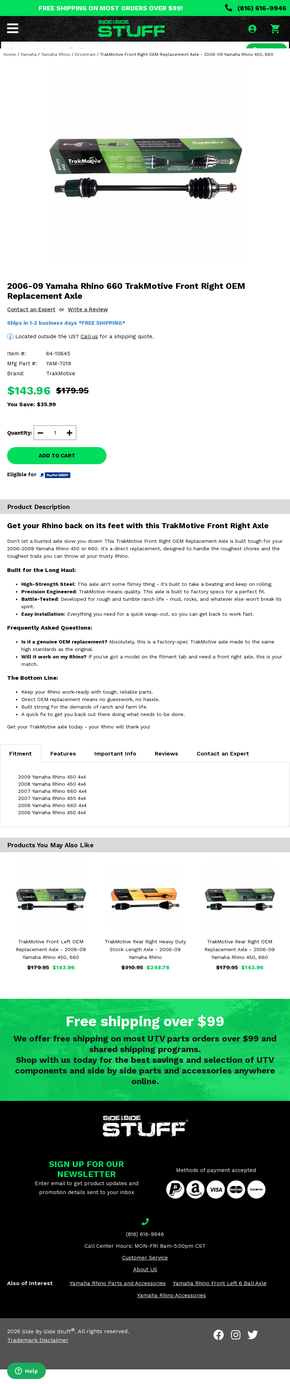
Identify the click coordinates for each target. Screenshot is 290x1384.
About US (145, 1284)
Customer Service (145, 1272)
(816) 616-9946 (255, 8)
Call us (89, 351)
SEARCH (264, 51)
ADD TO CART (57, 470)
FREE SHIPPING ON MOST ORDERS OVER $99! (111, 8)
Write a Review (88, 324)
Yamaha (29, 69)
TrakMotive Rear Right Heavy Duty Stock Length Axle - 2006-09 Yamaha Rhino (145, 964)
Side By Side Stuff (48, 1346)
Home (10, 69)
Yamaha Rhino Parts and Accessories (118, 1298)
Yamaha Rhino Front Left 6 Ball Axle (220, 1298)
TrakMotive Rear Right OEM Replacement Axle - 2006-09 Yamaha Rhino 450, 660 (239, 964)
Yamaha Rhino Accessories (171, 1310)
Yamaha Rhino (55, 69)
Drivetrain (85, 69)
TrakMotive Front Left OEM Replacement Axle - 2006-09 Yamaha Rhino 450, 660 (51, 964)
